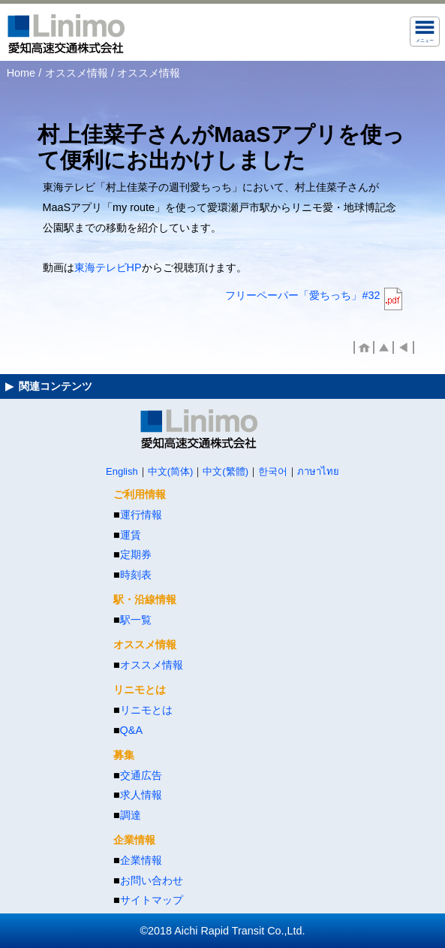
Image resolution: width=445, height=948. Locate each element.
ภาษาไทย (318, 471)
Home (21, 73)
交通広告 (141, 775)
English (122, 471)
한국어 (272, 471)
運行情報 (141, 515)
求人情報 (141, 795)
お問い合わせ (151, 880)
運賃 (130, 535)
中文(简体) (171, 471)
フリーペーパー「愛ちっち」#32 (302, 295)
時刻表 (136, 575)
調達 (130, 815)
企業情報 (141, 860)
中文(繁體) (225, 471)
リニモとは (146, 710)
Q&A (131, 730)
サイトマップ (151, 900)
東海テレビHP (108, 267)
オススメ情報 (76, 73)
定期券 (136, 554)
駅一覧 (136, 620)
